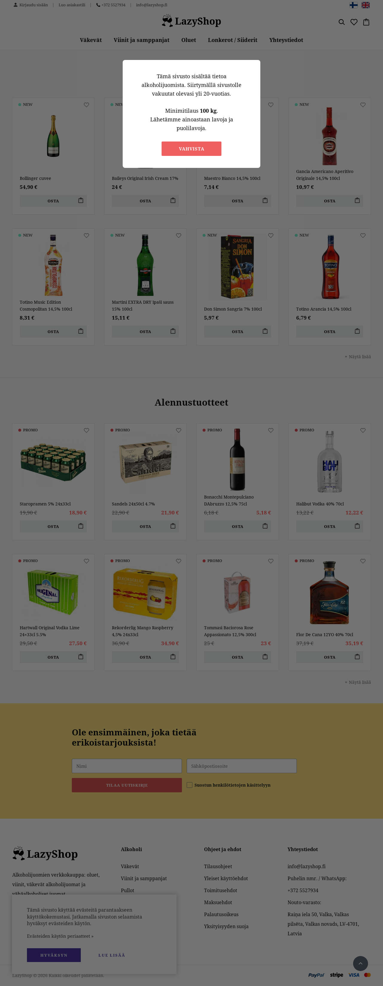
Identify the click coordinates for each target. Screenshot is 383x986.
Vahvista (191, 149)
